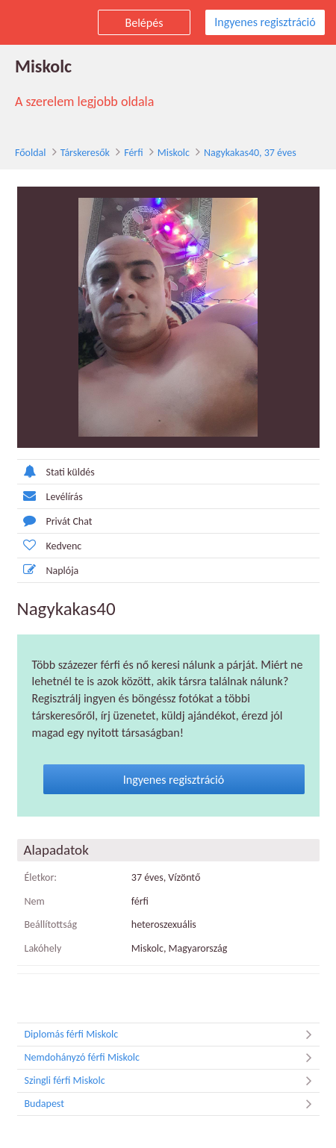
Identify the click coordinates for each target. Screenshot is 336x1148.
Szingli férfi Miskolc (172, 1080)
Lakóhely (43, 948)
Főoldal (30, 152)
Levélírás (50, 496)
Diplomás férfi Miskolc (172, 1034)
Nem (35, 901)
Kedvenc (49, 545)
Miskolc (174, 152)
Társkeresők (85, 152)
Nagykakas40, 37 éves (250, 152)
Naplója (48, 569)
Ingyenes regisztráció (264, 22)
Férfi (133, 152)
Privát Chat (55, 520)
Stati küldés (56, 471)
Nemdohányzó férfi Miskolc (172, 1057)
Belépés (144, 23)
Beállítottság (51, 924)
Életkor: (41, 877)
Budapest (172, 1103)
